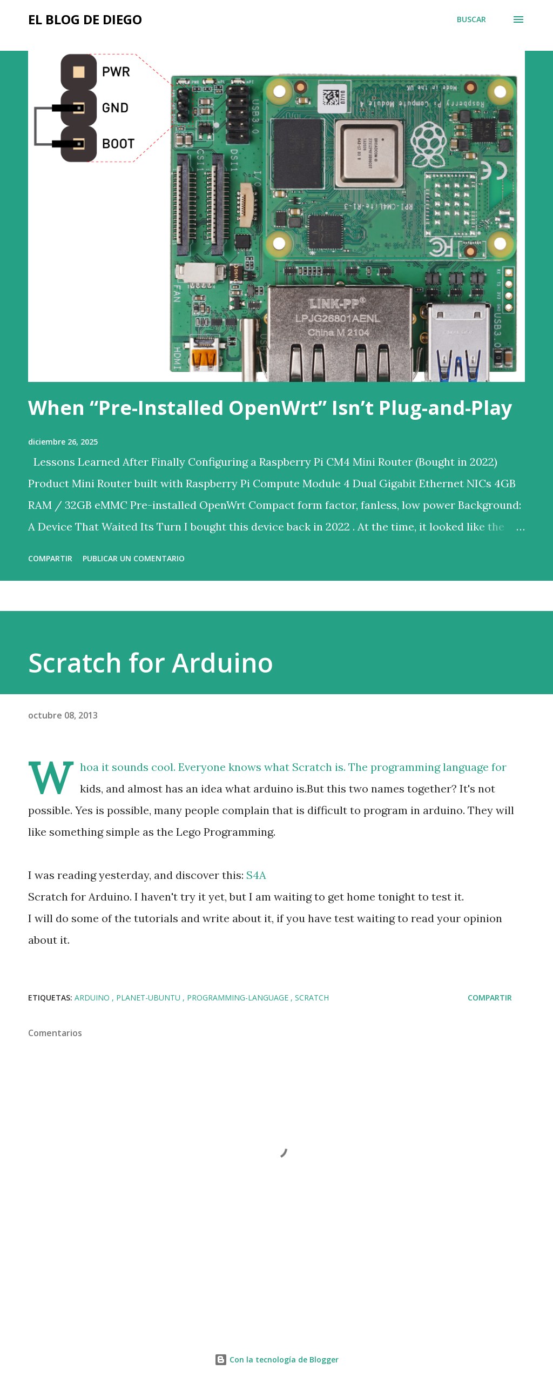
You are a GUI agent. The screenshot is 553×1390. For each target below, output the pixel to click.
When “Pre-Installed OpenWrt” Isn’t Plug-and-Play (270, 407)
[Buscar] (471, 19)
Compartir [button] (50, 558)
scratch (312, 997)
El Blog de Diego (85, 19)
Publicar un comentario (134, 558)
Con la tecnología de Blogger (276, 1359)
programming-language (239, 997)
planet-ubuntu (149, 997)
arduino (93, 997)
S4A (256, 875)
